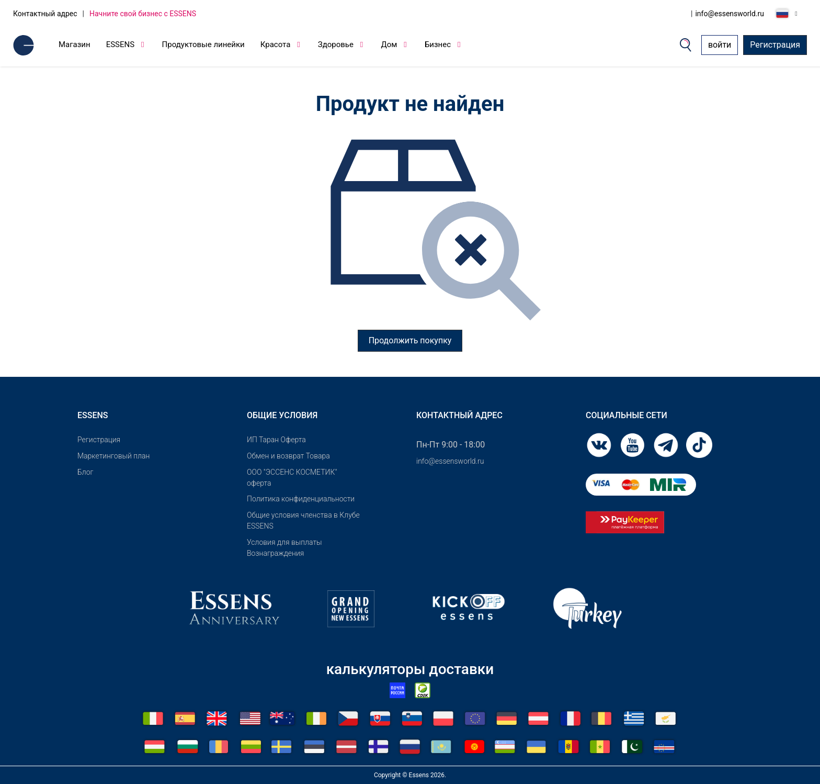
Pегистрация (98, 439)
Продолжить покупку (410, 340)
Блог (85, 472)
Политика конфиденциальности (301, 499)
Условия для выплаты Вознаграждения (284, 547)
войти (719, 45)
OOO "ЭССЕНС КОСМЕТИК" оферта (292, 477)
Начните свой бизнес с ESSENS (142, 13)
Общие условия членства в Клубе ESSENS (303, 520)
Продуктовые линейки (203, 44)
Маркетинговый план (113, 456)
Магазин (74, 44)
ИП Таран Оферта (276, 439)
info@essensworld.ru (729, 13)
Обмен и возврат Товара (288, 456)
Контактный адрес (45, 13)
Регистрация (775, 45)
